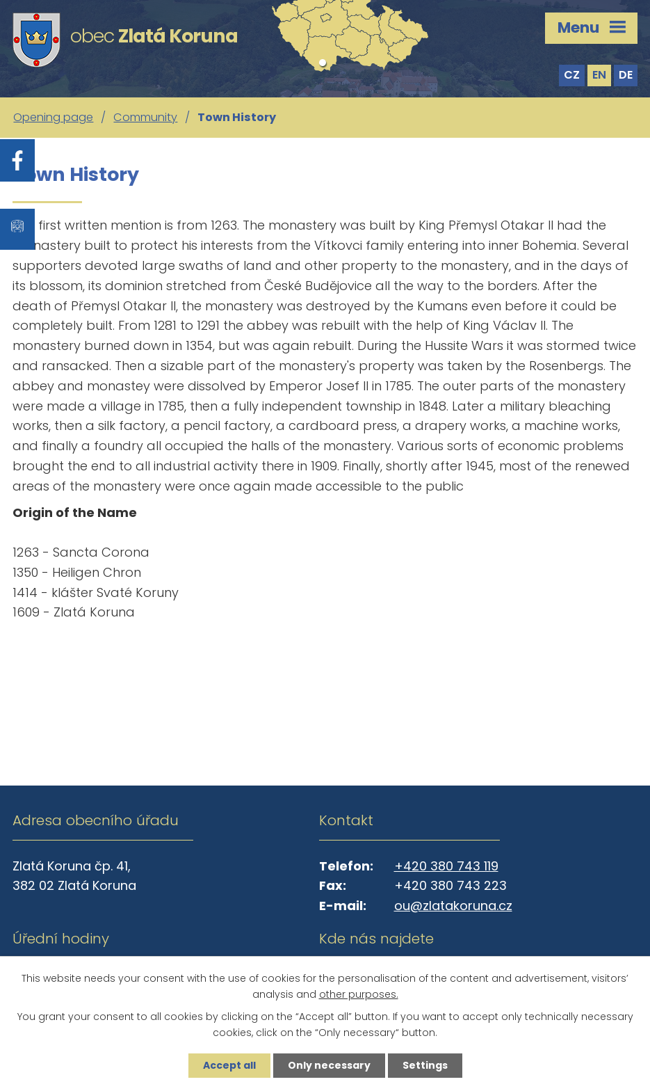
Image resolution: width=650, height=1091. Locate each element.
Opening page (53, 117)
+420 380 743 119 (446, 866)
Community (145, 117)
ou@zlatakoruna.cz (453, 905)
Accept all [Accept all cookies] (229, 1065)
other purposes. (358, 994)
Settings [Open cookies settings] (425, 1065)
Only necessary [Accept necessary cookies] (329, 1065)
